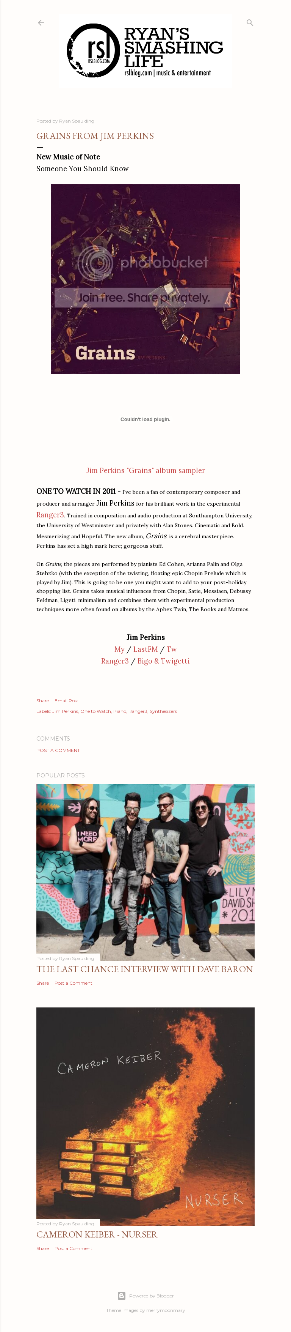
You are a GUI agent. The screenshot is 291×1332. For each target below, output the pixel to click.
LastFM (145, 649)
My (119, 649)
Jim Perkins (65, 711)
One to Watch (95, 711)
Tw (172, 649)
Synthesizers (163, 711)
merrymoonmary (165, 1310)
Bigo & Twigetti (164, 661)
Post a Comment (58, 750)
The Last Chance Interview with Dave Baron (144, 969)
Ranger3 (115, 661)
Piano (119, 711)
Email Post (66, 700)
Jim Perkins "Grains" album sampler (145, 470)
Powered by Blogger (145, 1295)
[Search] (250, 21)
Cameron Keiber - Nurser (97, 1234)
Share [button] (42, 700)
